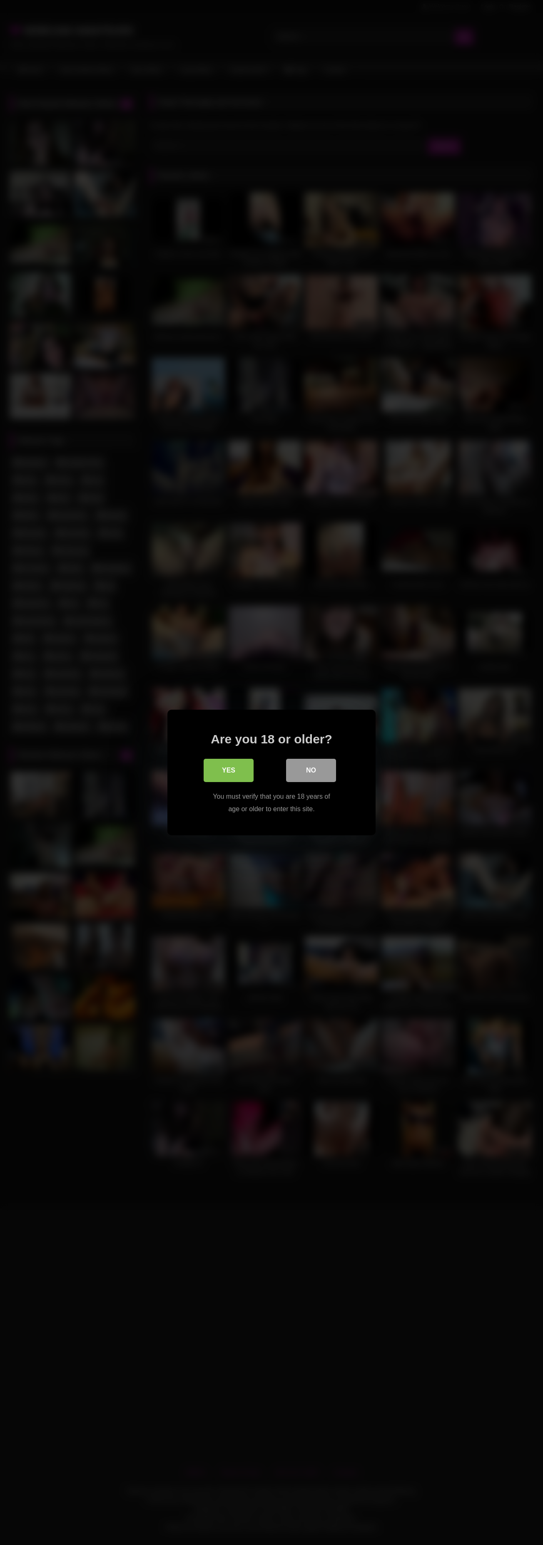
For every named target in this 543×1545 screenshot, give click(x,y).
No (311, 770)
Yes (228, 770)
